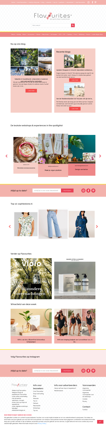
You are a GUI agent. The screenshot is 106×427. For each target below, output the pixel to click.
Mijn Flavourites (80, 2)
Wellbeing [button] (81, 34)
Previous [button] (6, 154)
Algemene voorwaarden (86, 389)
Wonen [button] (38, 34)
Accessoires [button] (31, 34)
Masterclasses (58, 390)
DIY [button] (64, 34)
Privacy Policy (42, 423)
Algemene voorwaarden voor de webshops (88, 394)
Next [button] (100, 154)
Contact (84, 409)
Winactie (48, 2)
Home (13, 2)
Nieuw (13, 34)
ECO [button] (60, 34)
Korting (19, 34)
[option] (18, 155)
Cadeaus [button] (69, 34)
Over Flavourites (22, 2)
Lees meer (31, 90)
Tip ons (35, 410)
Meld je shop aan (34, 2)
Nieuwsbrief (70, 2)
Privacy (84, 401)
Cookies (84, 399)
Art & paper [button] (54, 34)
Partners (61, 2)
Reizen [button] (88, 34)
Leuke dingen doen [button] (97, 34)
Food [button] (75, 34)
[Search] (51, 25)
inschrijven (67, 190)
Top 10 (55, 2)
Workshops (36, 408)
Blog (42, 2)
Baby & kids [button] (45, 34)
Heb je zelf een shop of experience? (65, 388)
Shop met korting (38, 393)
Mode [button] (24, 34)
